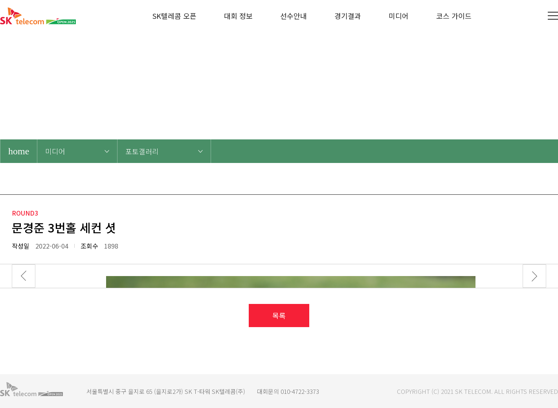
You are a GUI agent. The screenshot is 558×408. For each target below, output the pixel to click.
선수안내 (293, 16)
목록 (279, 315)
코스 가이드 (454, 16)
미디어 (399, 16)
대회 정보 (238, 16)
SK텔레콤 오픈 (174, 16)
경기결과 (347, 16)
